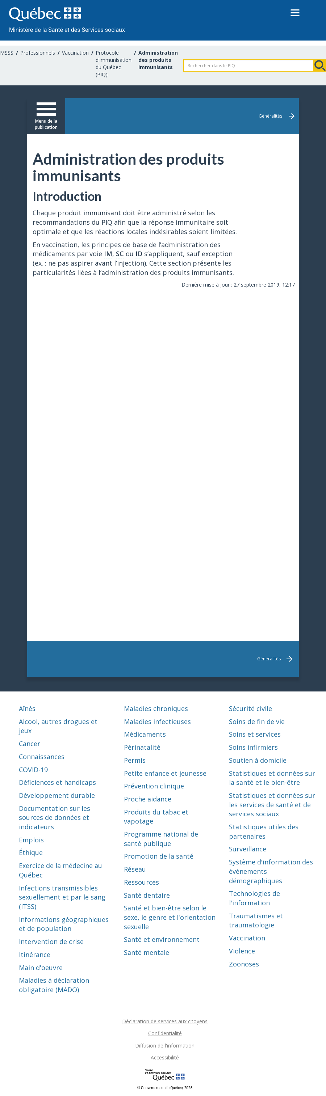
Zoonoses (244, 964)
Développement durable (57, 795)
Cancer (29, 743)
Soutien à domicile (258, 760)
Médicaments (145, 734)
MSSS (6, 52)
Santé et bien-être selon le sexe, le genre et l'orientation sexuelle (170, 917)
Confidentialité (165, 1033)
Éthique (31, 852)
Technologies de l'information (254, 898)
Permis (135, 760)
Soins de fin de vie (257, 721)
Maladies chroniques (156, 708)
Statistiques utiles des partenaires (263, 831)
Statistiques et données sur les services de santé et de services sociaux (272, 804)
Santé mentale (146, 952)
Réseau (135, 869)
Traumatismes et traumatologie (256, 920)
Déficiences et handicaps (57, 782)
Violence (242, 951)
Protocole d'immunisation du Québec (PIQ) (113, 63)
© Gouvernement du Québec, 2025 (164, 1088)
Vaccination (75, 52)
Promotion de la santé (158, 856)
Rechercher (320, 65)
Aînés (27, 708)
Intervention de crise (51, 941)
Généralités (270, 116)
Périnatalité (142, 747)
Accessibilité (165, 1057)
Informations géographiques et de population (64, 924)
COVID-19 (33, 769)
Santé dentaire (147, 895)
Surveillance (247, 849)
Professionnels (37, 52)
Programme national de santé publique (161, 839)
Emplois (31, 839)
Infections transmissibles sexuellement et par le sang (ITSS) (62, 897)
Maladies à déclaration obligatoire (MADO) (54, 985)
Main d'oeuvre (41, 967)
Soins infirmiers (253, 747)
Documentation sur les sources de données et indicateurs (54, 817)
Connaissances (41, 756)
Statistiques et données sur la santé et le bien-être (272, 778)
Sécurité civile (250, 708)
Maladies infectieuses (157, 721)
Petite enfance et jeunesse (165, 773)
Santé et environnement (162, 939)
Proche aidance (147, 799)
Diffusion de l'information (165, 1045)
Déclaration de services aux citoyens (165, 1021)
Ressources (141, 882)
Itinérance (34, 954)
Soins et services (255, 734)
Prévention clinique (154, 786)
